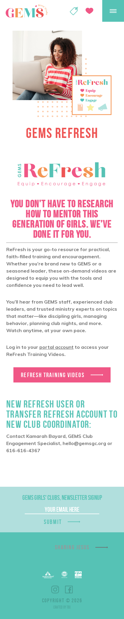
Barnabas (48, 574)
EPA (78, 574)
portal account (56, 347)
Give (89, 10)
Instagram (55, 589)
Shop (74, 11)
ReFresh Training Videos (52, 374)
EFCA (64, 574)
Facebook (69, 589)
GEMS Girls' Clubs (26, 11)
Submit (53, 522)
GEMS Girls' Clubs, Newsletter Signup (62, 497)
